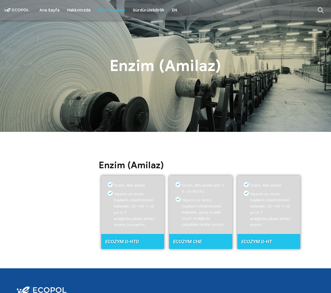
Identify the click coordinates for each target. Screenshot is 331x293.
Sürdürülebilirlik (148, 9)
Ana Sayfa (49, 9)
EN (174, 9)
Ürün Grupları (111, 9)
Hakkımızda (79, 9)
